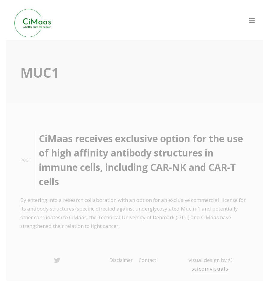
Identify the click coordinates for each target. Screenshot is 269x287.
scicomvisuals (210, 268)
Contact (147, 260)
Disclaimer (121, 260)
